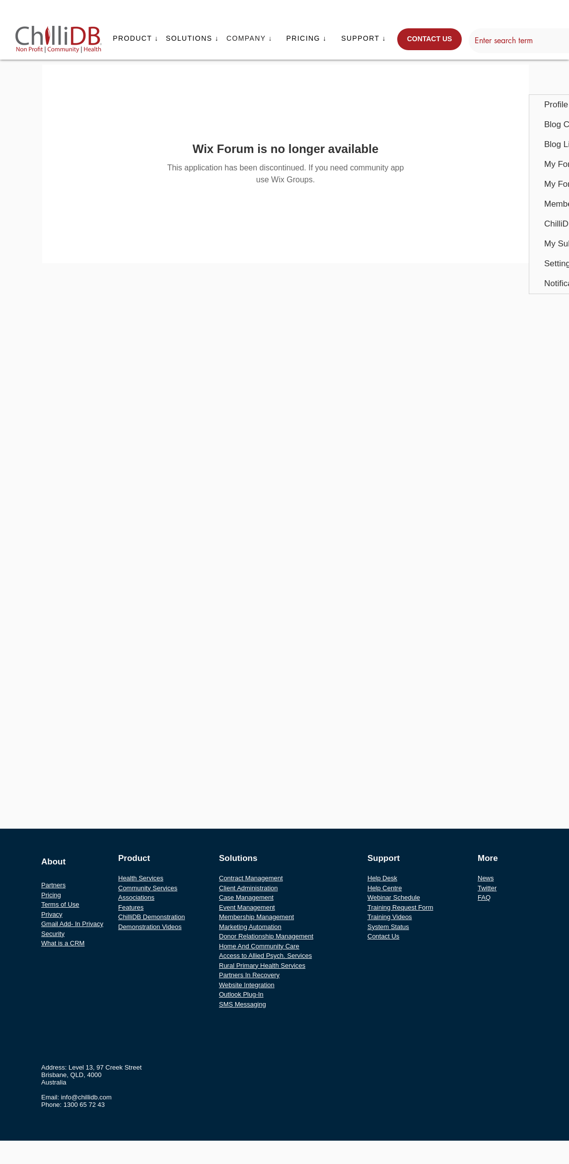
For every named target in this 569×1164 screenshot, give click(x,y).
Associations (136, 897)
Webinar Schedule (393, 897)
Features (130, 907)
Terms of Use (60, 904)
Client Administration (248, 888)
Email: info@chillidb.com (76, 1097)
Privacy (52, 914)
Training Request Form (400, 907)
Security (53, 933)
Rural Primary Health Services (262, 965)
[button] (136, 38)
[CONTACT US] (429, 39)
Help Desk (382, 878)
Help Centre (384, 888)
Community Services (147, 888)
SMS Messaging (242, 1004)
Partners (53, 885)
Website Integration (247, 985)
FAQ (484, 897)
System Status (388, 927)
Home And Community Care (259, 946)
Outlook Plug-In (241, 994)
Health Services (140, 878)
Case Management (246, 897)
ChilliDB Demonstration (151, 917)
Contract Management (251, 878)
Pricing (51, 895)
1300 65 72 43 (84, 1104)
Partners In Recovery (249, 975)
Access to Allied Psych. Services (265, 955)
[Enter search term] (521, 40)
